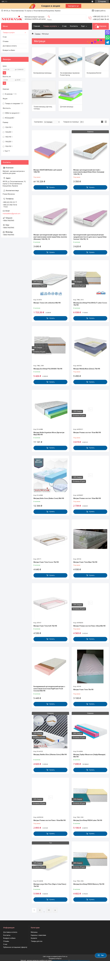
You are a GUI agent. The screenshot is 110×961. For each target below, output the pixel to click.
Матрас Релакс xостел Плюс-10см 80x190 (49, 820)
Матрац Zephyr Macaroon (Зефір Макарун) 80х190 (89, 756)
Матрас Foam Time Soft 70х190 (45, 626)
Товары (37, 34)
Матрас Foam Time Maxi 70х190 (85, 562)
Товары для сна (36, 941)
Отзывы (5, 41)
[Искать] (48, 16)
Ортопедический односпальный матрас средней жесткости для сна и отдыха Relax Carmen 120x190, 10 (89, 237)
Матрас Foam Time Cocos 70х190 (46, 562)
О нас (64, 26)
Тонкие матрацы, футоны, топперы (43, 108)
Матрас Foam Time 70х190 (83, 689)
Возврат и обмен (9, 50)
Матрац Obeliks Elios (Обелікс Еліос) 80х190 (50, 754)
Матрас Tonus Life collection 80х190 (46, 303)
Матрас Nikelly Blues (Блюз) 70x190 (86, 369)
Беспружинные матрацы (42, 73)
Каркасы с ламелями (38, 935)
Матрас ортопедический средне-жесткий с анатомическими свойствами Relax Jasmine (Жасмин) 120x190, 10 (50, 237)
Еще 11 (7, 151)
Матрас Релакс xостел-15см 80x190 (87, 432)
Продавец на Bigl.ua (55, 958)
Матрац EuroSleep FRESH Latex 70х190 (87, 820)
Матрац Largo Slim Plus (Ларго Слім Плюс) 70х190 (49, 885)
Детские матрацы (66, 107)
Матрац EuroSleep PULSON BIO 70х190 (47, 369)
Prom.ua (64, 956)
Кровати (34, 938)
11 (49, 910)
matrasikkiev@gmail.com (11, 213)
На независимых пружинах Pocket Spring (70, 74)
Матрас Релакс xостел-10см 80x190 (87, 498)
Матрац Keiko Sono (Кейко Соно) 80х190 (48, 498)
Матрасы (34, 932)
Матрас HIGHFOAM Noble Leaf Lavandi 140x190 (47, 171)
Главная (36, 26)
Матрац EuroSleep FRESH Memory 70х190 (88, 884)
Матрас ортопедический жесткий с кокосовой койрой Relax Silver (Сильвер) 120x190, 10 (88, 172)
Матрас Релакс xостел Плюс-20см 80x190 (89, 626)
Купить (52, 187)
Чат (101, 955)
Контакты (74, 26)
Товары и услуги (50, 26)
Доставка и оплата (10, 46)
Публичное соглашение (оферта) (15, 947)
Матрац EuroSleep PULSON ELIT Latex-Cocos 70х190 (90, 304)
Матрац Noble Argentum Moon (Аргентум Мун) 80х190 (48, 434)
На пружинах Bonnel (94, 73)
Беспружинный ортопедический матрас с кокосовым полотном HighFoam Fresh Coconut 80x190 (49, 689)
